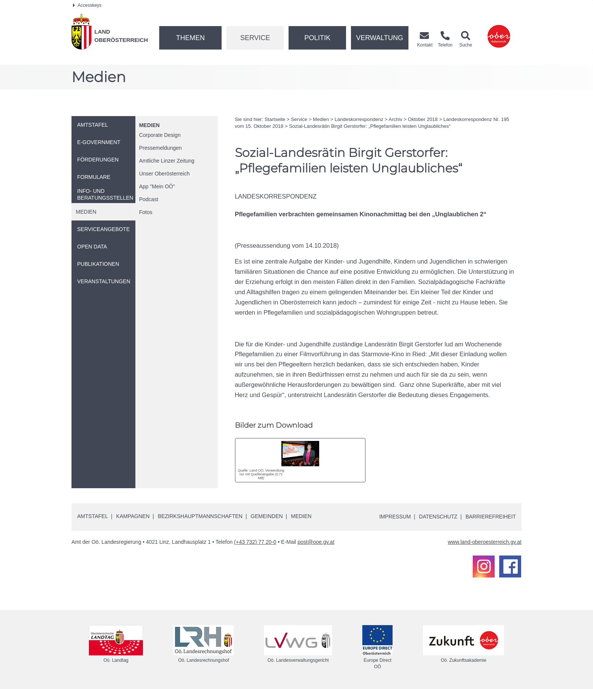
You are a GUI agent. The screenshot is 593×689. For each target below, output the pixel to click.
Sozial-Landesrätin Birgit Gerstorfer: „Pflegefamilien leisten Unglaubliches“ (369, 126)
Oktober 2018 (423, 119)
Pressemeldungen (160, 148)
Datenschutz (437, 517)
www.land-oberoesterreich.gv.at (485, 541)
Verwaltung (379, 38)
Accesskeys (87, 5)
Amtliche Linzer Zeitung (166, 161)
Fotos (145, 212)
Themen (190, 38)
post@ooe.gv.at (316, 541)
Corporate (160, 135)
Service (255, 38)
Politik (317, 38)
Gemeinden (267, 516)
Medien (149, 125)
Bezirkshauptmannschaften (200, 516)
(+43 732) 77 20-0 (255, 541)
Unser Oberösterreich (164, 174)
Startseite (274, 119)
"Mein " (157, 186)
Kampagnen (132, 516)
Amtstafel (92, 516)
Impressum (393, 517)
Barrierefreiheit (490, 517)
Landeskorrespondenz (359, 119)
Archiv (395, 119)
